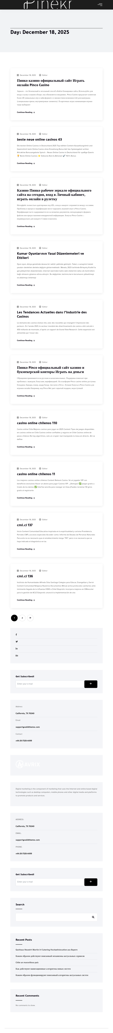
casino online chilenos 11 (36, 474)
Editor (43, 75)
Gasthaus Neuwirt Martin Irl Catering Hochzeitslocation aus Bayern (46, 950)
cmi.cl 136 (25, 577)
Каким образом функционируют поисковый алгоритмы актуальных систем (52, 976)
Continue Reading (26, 113)
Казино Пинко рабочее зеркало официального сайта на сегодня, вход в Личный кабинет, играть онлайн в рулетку (54, 195)
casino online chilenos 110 (37, 423)
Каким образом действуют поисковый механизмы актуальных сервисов (50, 956)
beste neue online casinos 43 (39, 140)
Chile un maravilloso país (27, 963)
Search (20, 905)
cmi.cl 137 (24, 525)
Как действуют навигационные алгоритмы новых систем (43, 969)
